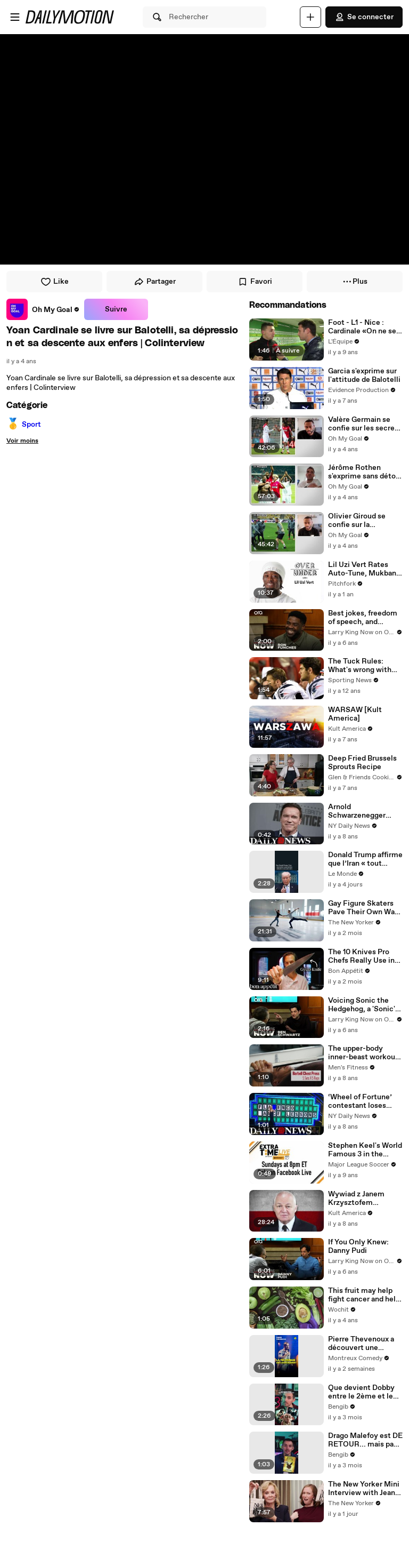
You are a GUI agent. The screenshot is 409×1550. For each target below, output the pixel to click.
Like (54, 281)
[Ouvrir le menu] (14, 17)
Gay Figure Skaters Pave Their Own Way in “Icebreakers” (363, 907)
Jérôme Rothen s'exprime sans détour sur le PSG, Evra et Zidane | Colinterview (365, 472)
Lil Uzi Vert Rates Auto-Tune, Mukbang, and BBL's (365, 569)
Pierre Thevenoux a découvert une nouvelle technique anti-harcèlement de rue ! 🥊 (363, 1343)
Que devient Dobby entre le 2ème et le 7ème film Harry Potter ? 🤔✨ (361, 1392)
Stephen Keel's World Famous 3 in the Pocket (365, 1149)
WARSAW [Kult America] (355, 714)
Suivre (116, 309)
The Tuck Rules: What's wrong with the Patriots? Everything (359, 665)
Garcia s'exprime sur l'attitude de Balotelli (364, 375)
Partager (155, 281)
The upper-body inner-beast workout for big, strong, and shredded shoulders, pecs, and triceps (363, 1052)
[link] (43, 309)
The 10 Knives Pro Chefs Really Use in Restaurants (361, 956)
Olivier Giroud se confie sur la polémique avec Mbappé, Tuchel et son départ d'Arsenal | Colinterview (364, 520)
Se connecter (364, 17)
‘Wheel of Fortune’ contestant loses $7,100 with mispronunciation (360, 1101)
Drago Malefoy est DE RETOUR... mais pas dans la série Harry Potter (365, 1440)
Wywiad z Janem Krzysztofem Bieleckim (356, 1198)
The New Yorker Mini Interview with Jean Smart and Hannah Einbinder (363, 1488)
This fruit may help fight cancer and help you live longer (364, 1295)
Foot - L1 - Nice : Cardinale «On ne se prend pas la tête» (362, 326)
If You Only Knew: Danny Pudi (358, 1246)
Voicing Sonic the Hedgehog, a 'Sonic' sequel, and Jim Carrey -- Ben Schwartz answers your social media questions (361, 1004)
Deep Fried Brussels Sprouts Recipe (362, 762)
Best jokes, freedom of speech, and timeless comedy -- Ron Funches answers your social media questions (362, 617)
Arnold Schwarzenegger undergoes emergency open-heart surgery (358, 811)
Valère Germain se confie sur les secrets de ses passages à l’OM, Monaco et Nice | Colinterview (365, 424)
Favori (255, 281)
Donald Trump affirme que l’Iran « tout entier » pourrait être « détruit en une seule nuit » (365, 859)
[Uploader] (310, 17)
